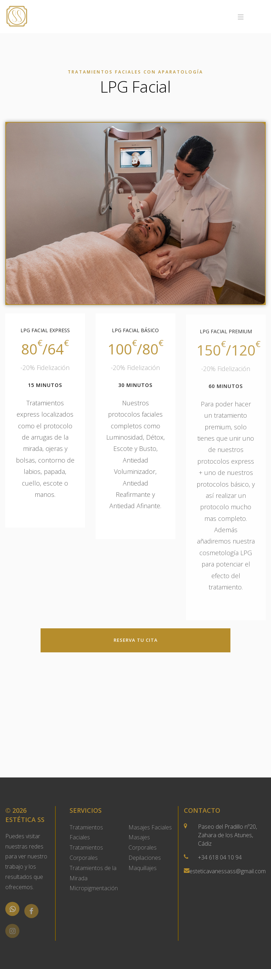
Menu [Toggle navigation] (252, 17)
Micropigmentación (94, 888)
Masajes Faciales (150, 827)
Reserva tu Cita (136, 640)
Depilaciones (144, 858)
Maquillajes (142, 868)
